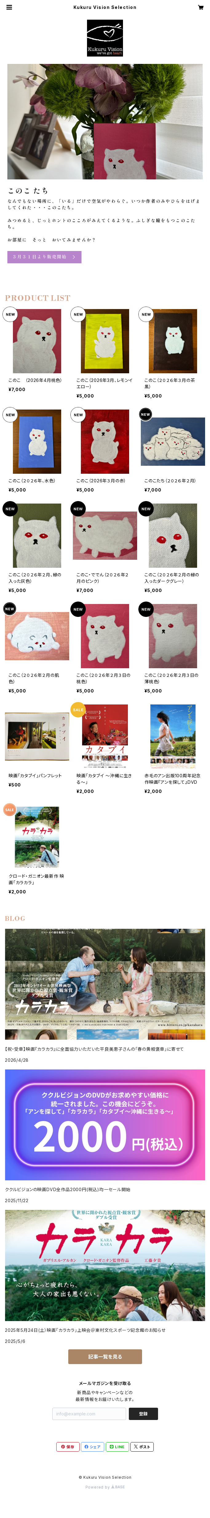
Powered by (105, 1487)
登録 (143, 1413)
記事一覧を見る (105, 1357)
